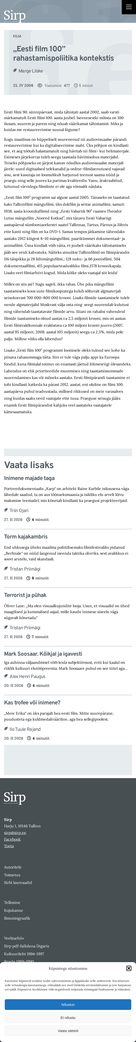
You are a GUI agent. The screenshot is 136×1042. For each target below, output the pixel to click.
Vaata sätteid (68, 1031)
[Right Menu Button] (129, 7)
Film (17, 36)
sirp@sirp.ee (15, 832)
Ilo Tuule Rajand (25, 730)
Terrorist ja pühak (25, 595)
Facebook (12, 839)
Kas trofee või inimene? (32, 703)
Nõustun (68, 1005)
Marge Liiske (31, 71)
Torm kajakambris (26, 537)
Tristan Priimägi (25, 569)
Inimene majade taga (29, 478)
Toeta (9, 845)
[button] (128, 968)
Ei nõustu (68, 1018)
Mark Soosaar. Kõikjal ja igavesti (43, 654)
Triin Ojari (19, 511)
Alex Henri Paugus (27, 677)
